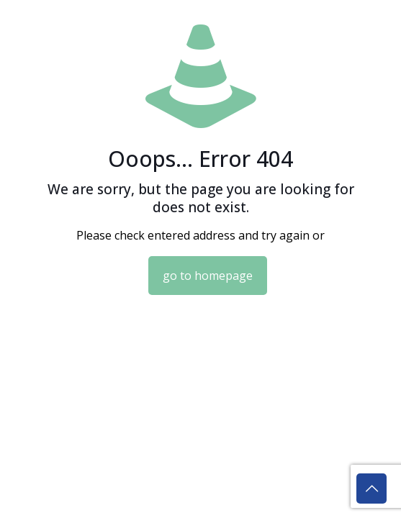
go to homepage (208, 275)
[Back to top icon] (371, 488)
